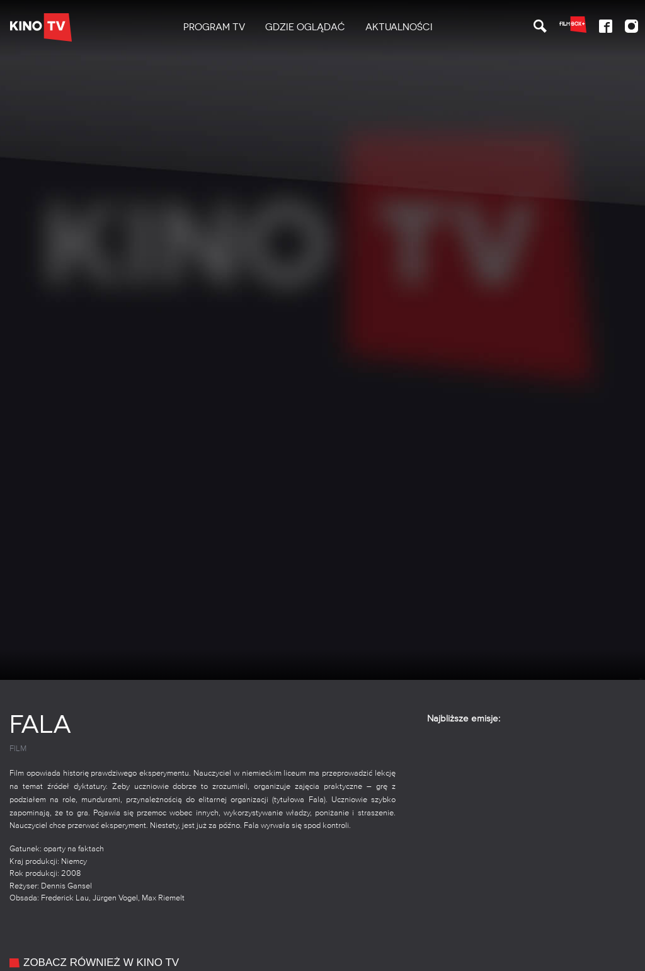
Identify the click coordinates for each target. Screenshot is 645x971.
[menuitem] (214, 27)
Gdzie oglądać (305, 27)
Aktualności (399, 27)
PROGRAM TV (214, 27)
